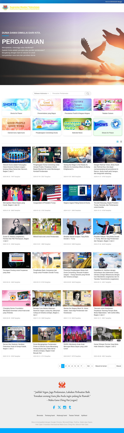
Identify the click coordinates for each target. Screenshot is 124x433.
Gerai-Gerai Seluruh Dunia (97, 6)
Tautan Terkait (113, 6)
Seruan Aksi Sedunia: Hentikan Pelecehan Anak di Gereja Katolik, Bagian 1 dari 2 (14, 346)
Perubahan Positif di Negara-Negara (77, 113)
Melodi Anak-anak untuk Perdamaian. (46, 236)
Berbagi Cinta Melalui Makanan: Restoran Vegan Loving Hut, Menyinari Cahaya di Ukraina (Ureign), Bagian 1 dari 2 (46, 312)
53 (88, 366)
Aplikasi (84, 415)
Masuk (118, 366)
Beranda (40, 415)
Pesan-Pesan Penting (99, 9)
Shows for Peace (108, 133)
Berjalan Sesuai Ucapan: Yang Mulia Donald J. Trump (76, 238)
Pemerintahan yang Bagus (47, 113)
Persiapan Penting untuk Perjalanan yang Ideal (15, 271)
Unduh (112, 9)
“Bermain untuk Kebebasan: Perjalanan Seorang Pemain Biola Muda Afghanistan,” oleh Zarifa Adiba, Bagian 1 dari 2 (107, 312)
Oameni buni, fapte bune (16, 133)
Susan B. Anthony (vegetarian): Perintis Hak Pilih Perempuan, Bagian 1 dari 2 (16, 239)
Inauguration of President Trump (44, 203)
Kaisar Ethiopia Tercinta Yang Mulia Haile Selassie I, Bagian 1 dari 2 (106, 345)
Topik (72, 9)
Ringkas (87, 9)
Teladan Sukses (107, 113)
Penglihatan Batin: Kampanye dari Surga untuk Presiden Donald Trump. (46, 271)
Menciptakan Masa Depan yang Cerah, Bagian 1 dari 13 (14, 204)
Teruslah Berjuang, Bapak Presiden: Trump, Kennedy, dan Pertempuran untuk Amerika (106, 205)
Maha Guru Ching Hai (69, 6)
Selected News (77, 133)
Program (79, 9)
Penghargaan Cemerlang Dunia (47, 133)
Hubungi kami (62, 415)
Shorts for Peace (16, 113)
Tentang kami (50, 415)
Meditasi (82, 6)
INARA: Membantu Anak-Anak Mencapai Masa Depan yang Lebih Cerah (76, 346)
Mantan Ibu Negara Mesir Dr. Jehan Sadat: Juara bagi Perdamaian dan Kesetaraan (76, 311)
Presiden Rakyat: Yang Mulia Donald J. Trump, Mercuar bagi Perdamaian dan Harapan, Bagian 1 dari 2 (106, 239)
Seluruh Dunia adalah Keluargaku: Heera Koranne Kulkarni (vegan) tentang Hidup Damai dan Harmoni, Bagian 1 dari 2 (15, 168)
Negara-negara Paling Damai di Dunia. (77, 203)
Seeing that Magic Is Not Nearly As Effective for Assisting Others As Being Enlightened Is (77, 167)
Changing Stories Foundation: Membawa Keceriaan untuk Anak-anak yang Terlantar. (16, 311)
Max (58, 6)
